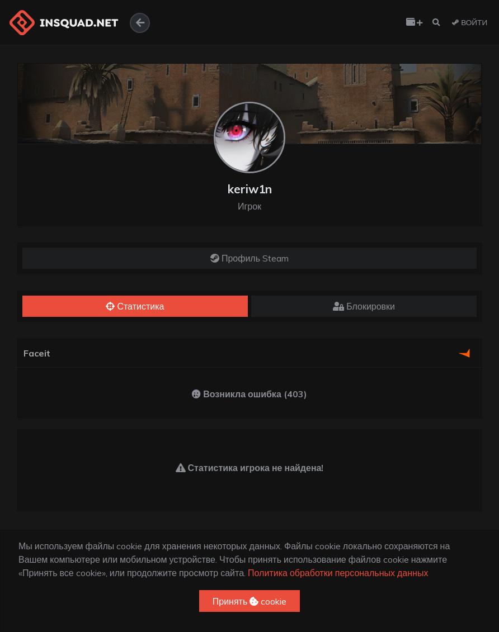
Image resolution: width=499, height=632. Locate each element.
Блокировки (364, 306)
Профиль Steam (249, 258)
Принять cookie (250, 601)
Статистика (135, 306)
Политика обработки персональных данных (338, 572)
